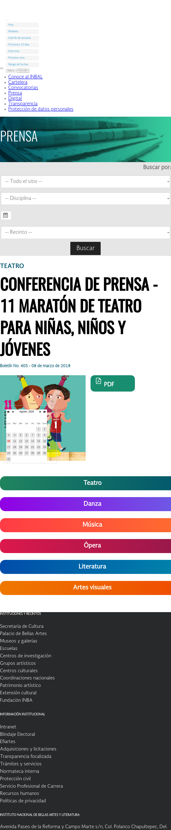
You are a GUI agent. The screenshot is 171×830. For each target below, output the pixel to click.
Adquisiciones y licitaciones (28, 749)
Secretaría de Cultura (22, 626)
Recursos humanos (19, 793)
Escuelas (9, 648)
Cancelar (22, 71)
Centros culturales (19, 671)
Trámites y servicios (21, 764)
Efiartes (7, 742)
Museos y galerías (18, 641)
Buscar (86, 249)
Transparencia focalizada (25, 756)
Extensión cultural (18, 693)
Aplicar (10, 71)
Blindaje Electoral (17, 734)
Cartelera (17, 82)
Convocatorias (23, 87)
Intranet (8, 727)
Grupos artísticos (18, 663)
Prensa (15, 93)
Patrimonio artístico (20, 685)
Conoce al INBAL (25, 77)
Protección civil (15, 779)
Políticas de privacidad (23, 801)
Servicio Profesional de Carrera (31, 786)
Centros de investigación (25, 656)
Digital (15, 98)
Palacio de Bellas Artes (23, 634)
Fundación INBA (16, 700)
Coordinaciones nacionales (27, 678)
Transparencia (23, 104)
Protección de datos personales (40, 109)
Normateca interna (19, 771)
